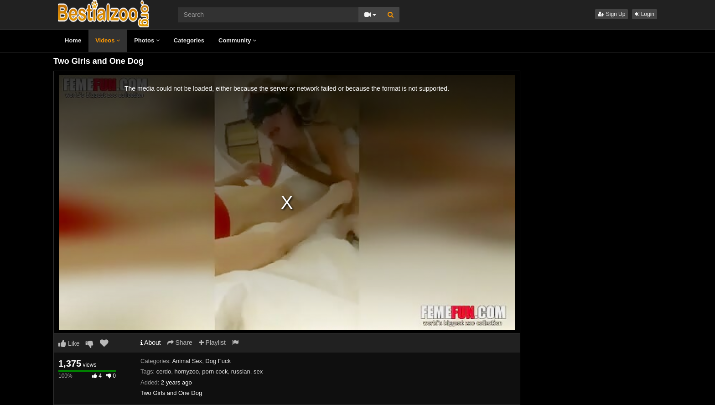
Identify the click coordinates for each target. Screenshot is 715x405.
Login (644, 14)
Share (179, 342)
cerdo (163, 371)
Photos (147, 40)
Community (237, 40)
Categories (189, 40)
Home (73, 40)
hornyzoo (186, 371)
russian (240, 371)
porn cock (215, 371)
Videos (107, 40)
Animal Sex (187, 361)
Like (69, 343)
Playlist (212, 342)
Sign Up (611, 14)
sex (258, 371)
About (150, 342)
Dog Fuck (218, 361)
